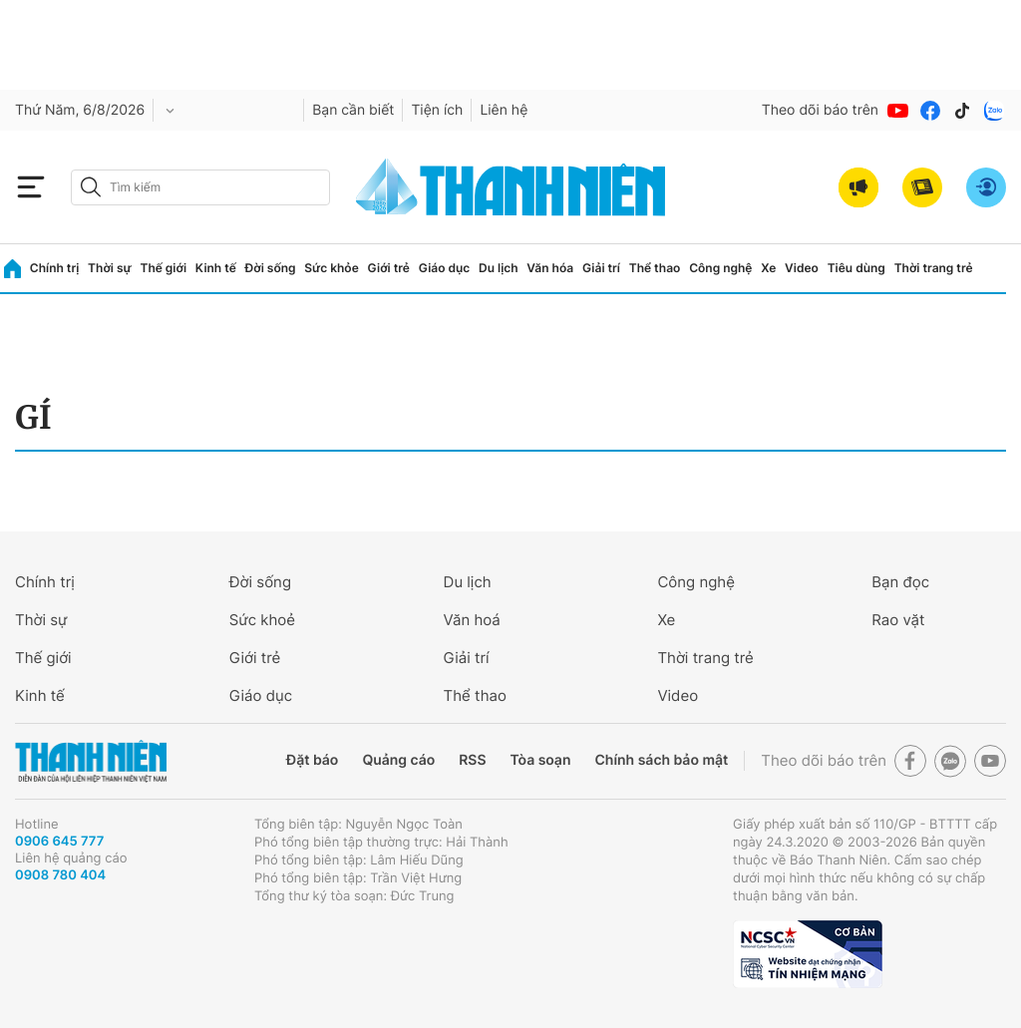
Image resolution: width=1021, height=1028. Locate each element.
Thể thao (655, 267)
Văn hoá (472, 619)
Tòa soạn (540, 760)
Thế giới (163, 267)
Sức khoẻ (262, 619)
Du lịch (498, 267)
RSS (472, 760)
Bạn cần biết (353, 110)
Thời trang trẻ (933, 267)
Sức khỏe (331, 267)
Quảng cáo (398, 760)
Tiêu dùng (856, 267)
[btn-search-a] (91, 186)
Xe (768, 267)
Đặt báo (312, 760)
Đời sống (270, 267)
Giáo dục (445, 267)
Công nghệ (720, 267)
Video (802, 267)
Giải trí (601, 267)
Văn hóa (549, 267)
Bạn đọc (900, 581)
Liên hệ (503, 110)
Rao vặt (897, 619)
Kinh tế (215, 267)
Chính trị (55, 267)
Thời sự (110, 267)
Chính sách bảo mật (661, 760)
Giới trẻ (389, 267)
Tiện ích (437, 110)
